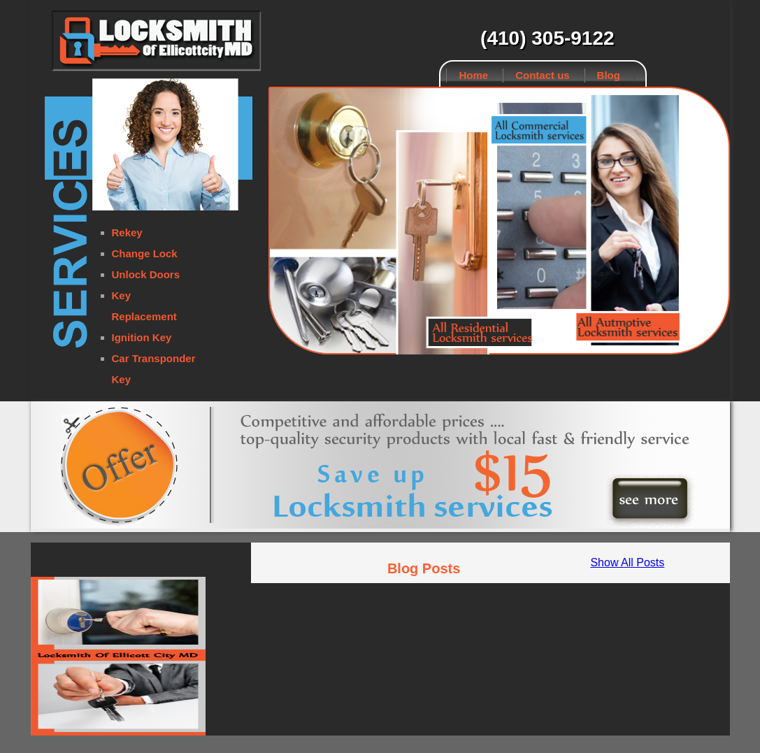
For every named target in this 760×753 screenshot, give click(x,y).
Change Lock (145, 253)
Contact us (542, 75)
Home (474, 75)
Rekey (127, 232)
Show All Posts (627, 562)
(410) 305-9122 (547, 38)
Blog (608, 75)
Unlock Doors (146, 274)
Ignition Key (142, 337)
